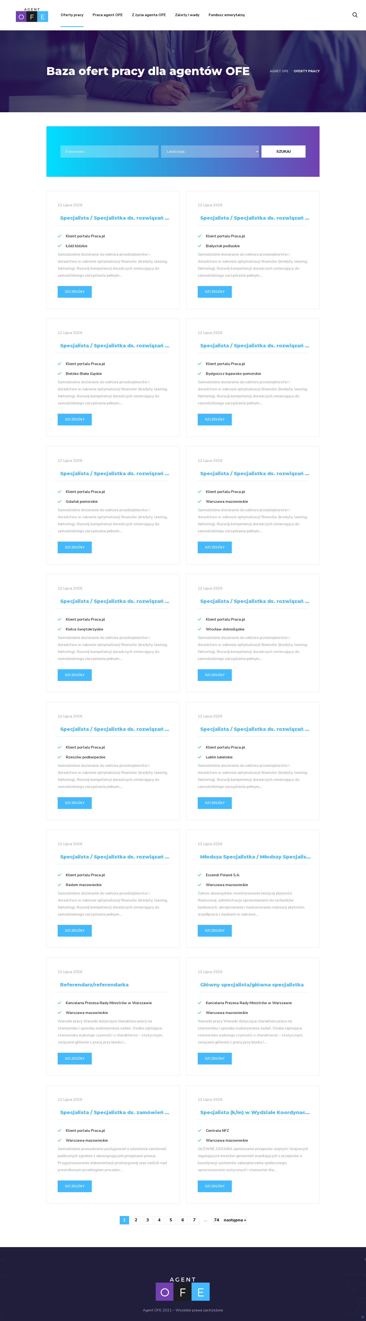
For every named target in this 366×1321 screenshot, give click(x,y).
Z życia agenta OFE (149, 15)
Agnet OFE (278, 71)
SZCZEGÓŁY (75, 292)
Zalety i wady (187, 15)
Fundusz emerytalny (227, 15)
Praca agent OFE (108, 15)
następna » (235, 1200)
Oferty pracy (72, 15)
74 (216, 1200)
